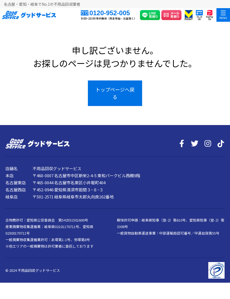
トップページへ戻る (115, 93)
